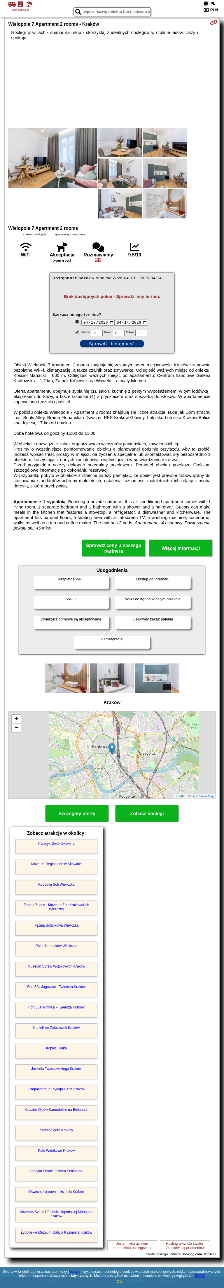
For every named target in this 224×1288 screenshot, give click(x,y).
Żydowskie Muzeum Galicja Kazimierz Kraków (56, 1232)
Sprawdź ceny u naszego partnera (113, 548)
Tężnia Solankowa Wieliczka (56, 925)
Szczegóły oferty (77, 813)
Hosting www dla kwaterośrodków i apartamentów (184, 1246)
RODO (200, 1276)
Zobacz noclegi (147, 813)
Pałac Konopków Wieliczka (56, 946)
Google (74, 1272)
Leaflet (181, 796)
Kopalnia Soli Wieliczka (56, 884)
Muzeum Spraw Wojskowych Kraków (56, 966)
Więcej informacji (181, 548)
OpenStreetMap (202, 796)
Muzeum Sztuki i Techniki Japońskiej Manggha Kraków (56, 1214)
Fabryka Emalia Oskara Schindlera (56, 1171)
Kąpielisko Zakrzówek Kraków (56, 1028)
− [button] (16, 728)
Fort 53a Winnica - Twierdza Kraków (56, 1007)
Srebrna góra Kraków (56, 1130)
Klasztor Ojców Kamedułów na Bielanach (56, 1110)
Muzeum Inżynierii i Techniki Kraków (56, 1191)
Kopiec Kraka (56, 1048)
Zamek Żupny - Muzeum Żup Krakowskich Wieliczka (56, 907)
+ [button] (16, 719)
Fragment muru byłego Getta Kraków (56, 1089)
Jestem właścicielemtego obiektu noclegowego (132, 1246)
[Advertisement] (112, 84)
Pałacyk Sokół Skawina (56, 844)
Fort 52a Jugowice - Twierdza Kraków (56, 987)
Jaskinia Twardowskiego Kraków (56, 1069)
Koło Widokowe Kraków (56, 1151)
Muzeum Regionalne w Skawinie (56, 864)
